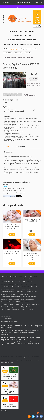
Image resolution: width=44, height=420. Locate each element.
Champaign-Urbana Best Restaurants (10, 296)
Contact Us (24, 44)
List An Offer (35, 44)
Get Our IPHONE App (27, 31)
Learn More (14, 31)
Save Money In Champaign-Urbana (10, 304)
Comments (21, 146)
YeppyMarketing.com (13, 321)
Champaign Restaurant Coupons (9, 284)
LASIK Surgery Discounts (7, 291)
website (5, 186)
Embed (13, 196)
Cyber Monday (15, 307)
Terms (35, 276)
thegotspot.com (9, 318)
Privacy (30, 276)
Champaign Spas (5, 307)
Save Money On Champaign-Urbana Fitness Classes (14, 294)
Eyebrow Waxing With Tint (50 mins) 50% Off (32, 220)
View (12, 234)
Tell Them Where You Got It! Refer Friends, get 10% (37, 16)
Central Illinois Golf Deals (22, 289)
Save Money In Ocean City (7, 302)
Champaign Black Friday (31, 291)
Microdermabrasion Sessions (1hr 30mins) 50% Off (32, 255)
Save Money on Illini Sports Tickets (30, 304)
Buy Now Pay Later (11, 44)
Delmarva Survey (5, 309)
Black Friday (34, 286)
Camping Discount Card (22, 36)
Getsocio (9, 411)
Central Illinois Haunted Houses (23, 281)
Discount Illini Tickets (29, 279)
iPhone (20, 279)
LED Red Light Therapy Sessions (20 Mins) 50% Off (12, 252)
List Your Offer (13, 276)
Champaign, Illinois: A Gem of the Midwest (22, 309)
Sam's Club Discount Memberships (20, 286)
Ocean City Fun (5, 286)
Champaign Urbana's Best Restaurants (24, 299)
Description (8, 146)
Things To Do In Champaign (28, 307)
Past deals (14, 279)
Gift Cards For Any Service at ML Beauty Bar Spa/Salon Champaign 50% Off (12, 226)
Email (6, 196)
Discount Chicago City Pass (29, 296)
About (20, 276)
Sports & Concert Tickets (7, 289)
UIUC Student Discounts (7, 281)
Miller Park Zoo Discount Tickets (28, 284)
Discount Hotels (5, 279)
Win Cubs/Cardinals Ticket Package (22, 40)
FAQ (25, 276)
